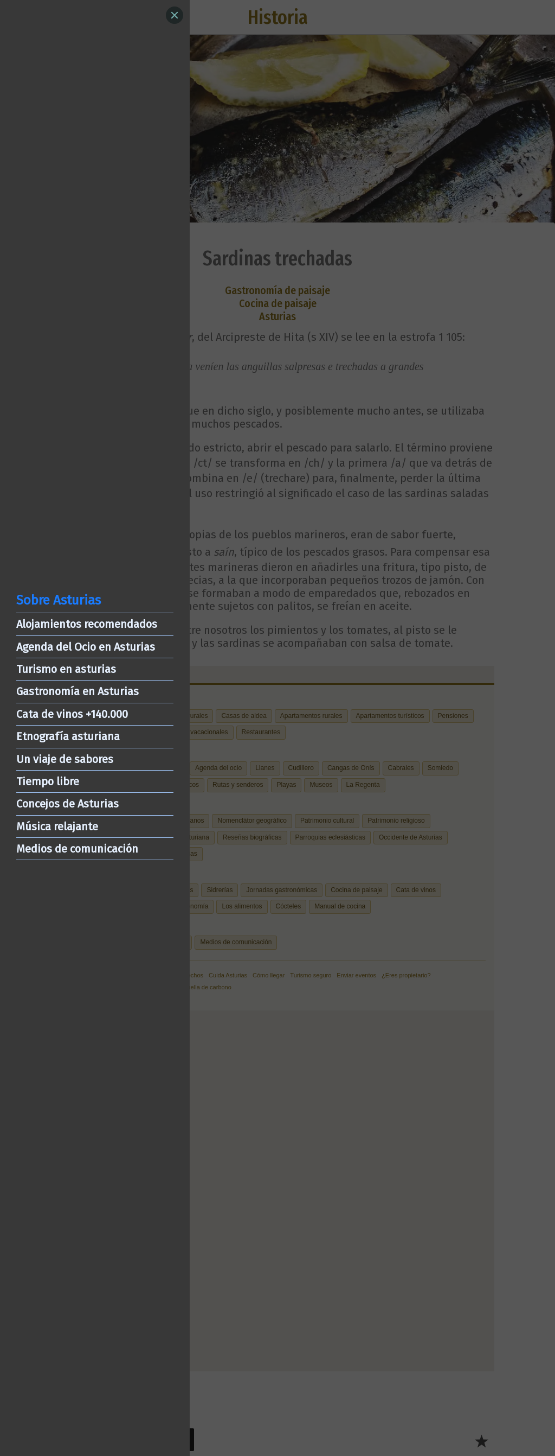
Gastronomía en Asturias (77, 691)
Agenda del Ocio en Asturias (85, 646)
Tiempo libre (47, 781)
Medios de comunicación (77, 848)
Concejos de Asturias (67, 803)
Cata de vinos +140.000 (72, 714)
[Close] (174, 15)
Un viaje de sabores (64, 759)
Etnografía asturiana (68, 736)
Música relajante (57, 826)
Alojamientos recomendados (86, 624)
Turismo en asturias (66, 669)
